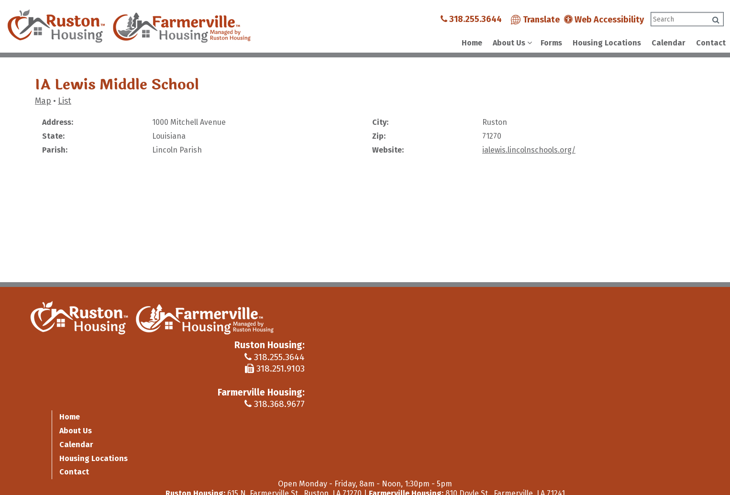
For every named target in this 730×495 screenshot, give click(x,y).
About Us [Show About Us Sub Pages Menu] (509, 42)
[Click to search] (715, 19)
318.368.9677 (554, 360)
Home (472, 42)
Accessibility (233, 475)
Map (43, 101)
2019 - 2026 (56, 475)
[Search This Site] (687, 19)
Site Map (190, 475)
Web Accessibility (604, 19)
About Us (615, 316)
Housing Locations (607, 42)
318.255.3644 (471, 19)
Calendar (669, 42)
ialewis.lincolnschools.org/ (528, 149)
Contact (711, 42)
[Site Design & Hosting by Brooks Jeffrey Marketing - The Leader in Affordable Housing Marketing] (642, 478)
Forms (551, 42)
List (64, 101)
